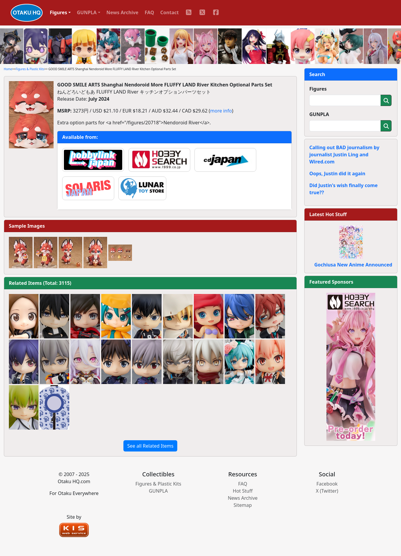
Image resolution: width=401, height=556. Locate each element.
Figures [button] (58, 12)
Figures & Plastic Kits (30, 69)
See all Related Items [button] (150, 446)
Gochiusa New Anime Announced (353, 264)
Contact (169, 12)
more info (221, 110)
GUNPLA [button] (87, 12)
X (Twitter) (327, 491)
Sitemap (242, 505)
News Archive (123, 12)
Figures (318, 89)
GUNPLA (319, 114)
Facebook (327, 484)
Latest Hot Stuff (328, 214)
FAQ (149, 12)
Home (8, 69)
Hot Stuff (243, 491)
